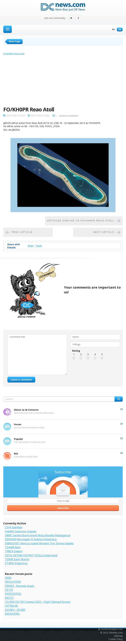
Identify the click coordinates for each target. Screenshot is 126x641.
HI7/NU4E (11, 606)
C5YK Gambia (13, 527)
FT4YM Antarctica (16, 563)
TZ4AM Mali (13, 547)
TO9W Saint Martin (17, 559)
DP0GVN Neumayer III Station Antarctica (30, 539)
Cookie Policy (115, 639)
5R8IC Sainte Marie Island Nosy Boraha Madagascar (38, 535)
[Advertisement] (63, 82)
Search (119, 399)
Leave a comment (68, 115)
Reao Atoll (19, 53)
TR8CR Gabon (13, 551)
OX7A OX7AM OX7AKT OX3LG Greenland (31, 555)
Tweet (38, 245)
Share (31, 245)
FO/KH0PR (8, 53)
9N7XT (9, 598)
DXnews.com (116, 632)
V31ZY (9, 590)
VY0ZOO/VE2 (13, 594)
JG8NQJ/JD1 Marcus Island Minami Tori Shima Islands (39, 543)
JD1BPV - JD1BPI (15, 610)
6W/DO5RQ (12, 614)
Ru (112, 30)
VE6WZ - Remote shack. (20, 586)
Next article (103, 232)
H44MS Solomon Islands (20, 531)
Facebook (78, 18)
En (119, 30)
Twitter (71, 18)
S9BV (8, 578)
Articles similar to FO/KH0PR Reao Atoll (80, 221)
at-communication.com (110, 629)
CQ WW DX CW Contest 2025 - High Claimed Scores (37, 602)
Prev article (22, 232)
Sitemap (118, 635)
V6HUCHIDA (13, 582)
